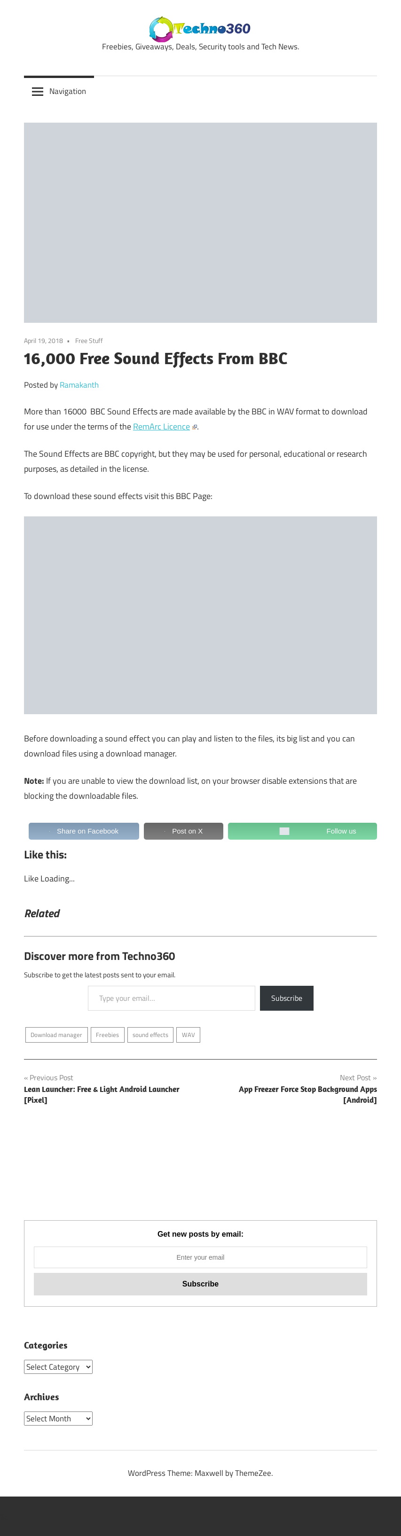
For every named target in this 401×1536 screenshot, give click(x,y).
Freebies (107, 1034)
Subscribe (286, 998)
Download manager (56, 1034)
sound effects (150, 1034)
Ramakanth (79, 385)
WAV (188, 1034)
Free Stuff (89, 340)
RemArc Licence (165, 426)
